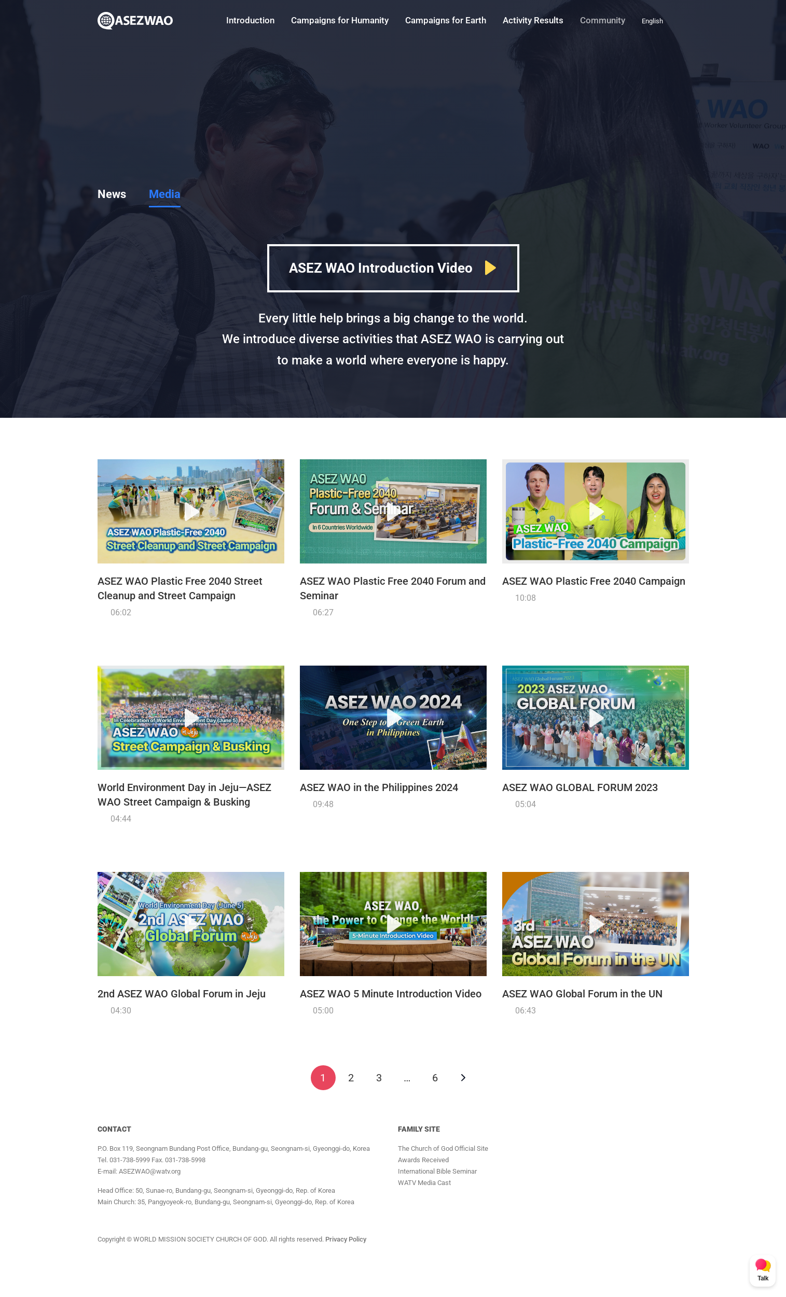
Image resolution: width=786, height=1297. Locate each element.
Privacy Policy (345, 1239)
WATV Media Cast (424, 1183)
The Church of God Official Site (443, 1148)
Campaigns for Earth (445, 20)
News (112, 194)
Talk (762, 1278)
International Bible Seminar (437, 1171)
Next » (463, 1077)
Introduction (250, 20)
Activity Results (533, 20)
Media (165, 194)
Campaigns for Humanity (340, 20)
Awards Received (423, 1160)
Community (602, 20)
